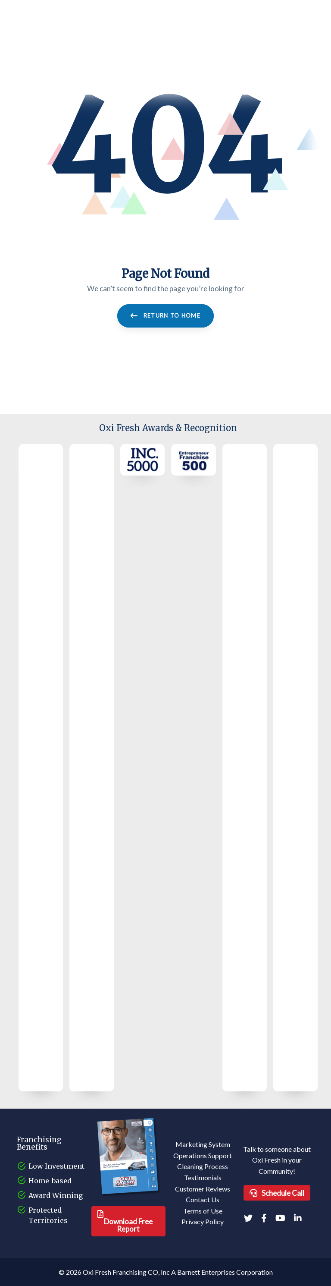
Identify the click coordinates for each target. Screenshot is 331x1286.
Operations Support (202, 1155)
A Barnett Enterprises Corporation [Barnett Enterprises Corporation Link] (222, 1272)
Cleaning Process (202, 1166)
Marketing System (202, 1144)
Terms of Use (202, 1211)
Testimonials (203, 1177)
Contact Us (202, 1199)
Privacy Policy (202, 1221)
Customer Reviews (202, 1189)
